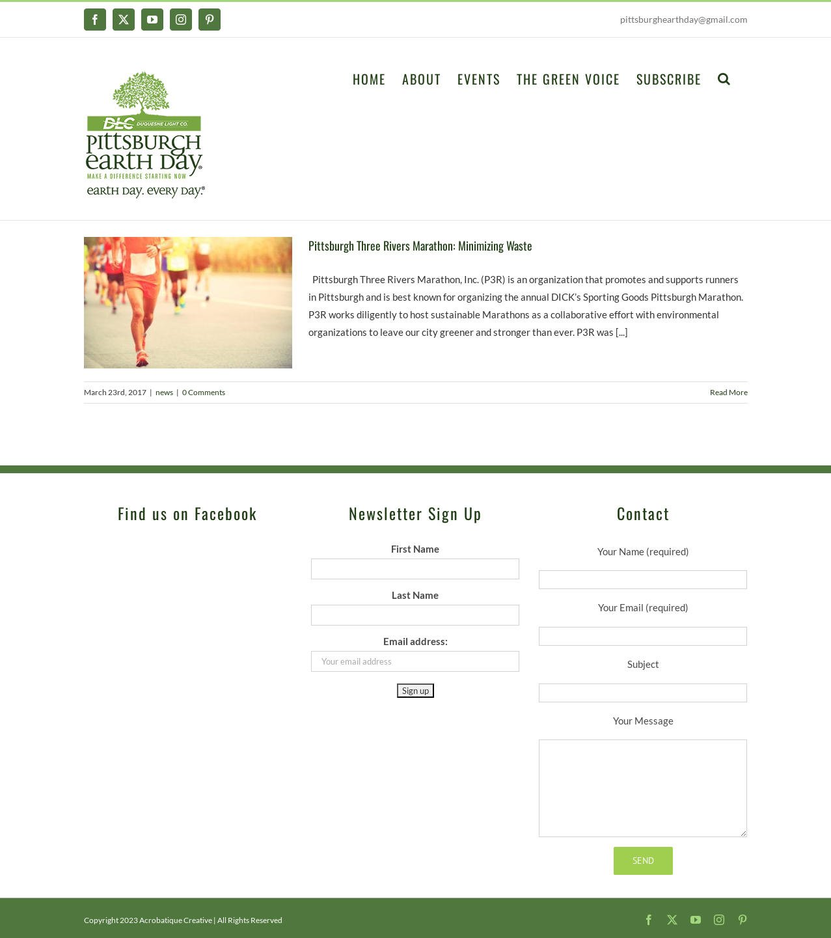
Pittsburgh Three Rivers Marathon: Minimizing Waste (420, 245)
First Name (415, 549)
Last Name (415, 595)
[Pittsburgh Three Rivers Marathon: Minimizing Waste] (188, 302)
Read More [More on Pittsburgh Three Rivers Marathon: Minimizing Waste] (729, 392)
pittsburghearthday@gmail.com (684, 19)
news (164, 392)
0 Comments (203, 392)
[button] (724, 77)
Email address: (415, 641)
